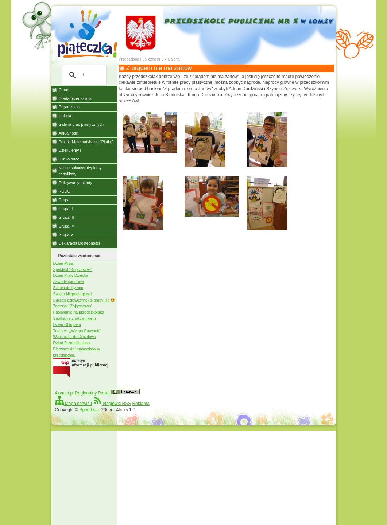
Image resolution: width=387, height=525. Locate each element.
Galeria (174, 59)
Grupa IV (66, 226)
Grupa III (66, 217)
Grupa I (65, 200)
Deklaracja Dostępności (79, 243)
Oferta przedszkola (75, 98)
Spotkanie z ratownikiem (74, 318)
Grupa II (66, 208)
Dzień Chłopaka (67, 324)
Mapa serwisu (73, 403)
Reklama (141, 403)
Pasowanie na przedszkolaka (78, 312)
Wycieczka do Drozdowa (74, 336)
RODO (64, 191)
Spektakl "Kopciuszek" (72, 269)
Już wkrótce (69, 159)
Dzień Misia (63, 263)
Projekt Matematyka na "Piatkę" (86, 142)
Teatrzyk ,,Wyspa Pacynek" (77, 330)
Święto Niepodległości (72, 294)
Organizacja (69, 107)
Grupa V (66, 234)
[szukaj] (83, 75)
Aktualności (69, 133)
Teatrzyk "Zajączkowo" (73, 306)
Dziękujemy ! (70, 150)
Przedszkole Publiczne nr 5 (141, 59)
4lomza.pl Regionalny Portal (97, 393)
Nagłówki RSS (112, 403)
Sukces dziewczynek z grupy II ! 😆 (84, 300)
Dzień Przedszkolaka (71, 343)
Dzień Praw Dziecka (71, 275)
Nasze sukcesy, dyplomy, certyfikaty (80, 171)
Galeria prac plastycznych (81, 124)
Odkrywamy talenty (75, 182)
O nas (64, 90)
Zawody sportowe (68, 281)
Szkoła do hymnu (68, 287)
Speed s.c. (89, 409)
